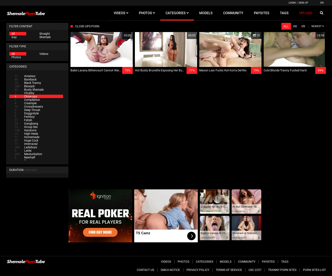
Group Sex (26, 127)
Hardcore (25, 130)
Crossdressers (29, 106)
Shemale (45, 37)
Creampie (26, 103)
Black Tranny (28, 83)
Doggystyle (27, 113)
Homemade (27, 137)
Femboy (25, 116)
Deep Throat (27, 110)
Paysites (268, 261)
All (13, 33)
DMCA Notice (170, 270)
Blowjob (25, 86)
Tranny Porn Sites (282, 270)
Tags (284, 261)
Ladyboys (26, 147)
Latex (23, 150)
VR (303, 26)
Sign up (303, 2)
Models (225, 261)
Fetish (23, 120)
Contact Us (145, 270)
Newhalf (25, 157)
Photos (16, 57)
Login (292, 2)
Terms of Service (229, 270)
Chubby (24, 93)
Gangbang (26, 123)
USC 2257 (255, 270)
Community (246, 261)
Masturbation (28, 154)
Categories (204, 261)
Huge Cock (26, 140)
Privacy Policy (198, 270)
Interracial (26, 144)
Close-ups (26, 96)
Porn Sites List (314, 270)
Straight (44, 33)
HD (295, 26)
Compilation (27, 99)
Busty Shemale (29, 89)
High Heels (26, 133)
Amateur (25, 76)
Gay (14, 37)
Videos (43, 53)
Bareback (26, 79)
